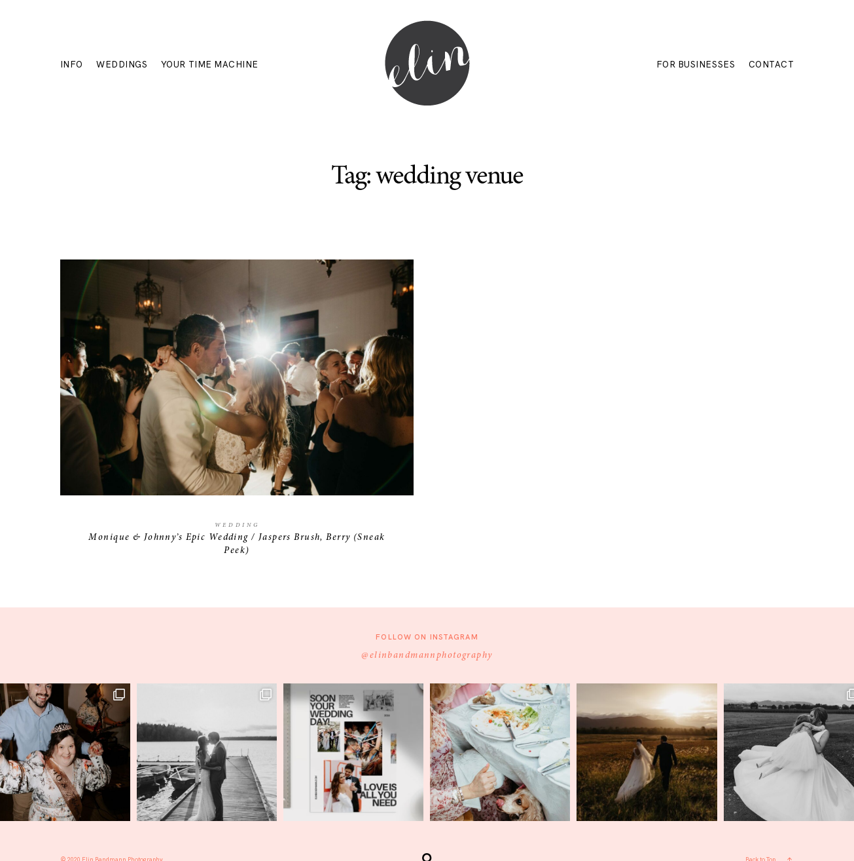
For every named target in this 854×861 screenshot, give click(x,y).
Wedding (237, 525)
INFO (71, 65)
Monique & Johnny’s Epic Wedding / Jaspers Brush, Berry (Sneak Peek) (236, 416)
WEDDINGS (121, 65)
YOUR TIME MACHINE (209, 65)
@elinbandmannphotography (426, 655)
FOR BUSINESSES (695, 65)
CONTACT (771, 65)
